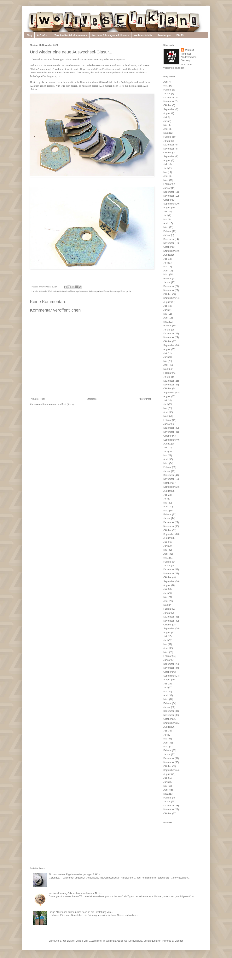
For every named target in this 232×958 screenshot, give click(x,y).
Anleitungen (164, 35)
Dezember (168, 97)
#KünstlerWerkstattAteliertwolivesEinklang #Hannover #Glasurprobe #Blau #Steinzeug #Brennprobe (85, 291)
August (167, 113)
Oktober (167, 105)
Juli (165, 117)
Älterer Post (145, 399)
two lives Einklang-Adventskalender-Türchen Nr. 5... (75, 893)
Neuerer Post (38, 399)
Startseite (92, 399)
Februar (167, 89)
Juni (165, 121)
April (165, 81)
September (169, 109)
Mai (165, 125)
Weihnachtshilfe (143, 35)
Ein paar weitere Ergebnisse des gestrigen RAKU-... (75, 874)
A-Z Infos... (43, 35)
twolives (189, 50)
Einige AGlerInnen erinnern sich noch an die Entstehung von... (81, 912)
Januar (167, 93)
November (168, 101)
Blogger (179, 940)
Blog (29, 35)
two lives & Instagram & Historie (110, 35)
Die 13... (181, 35)
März (166, 85)
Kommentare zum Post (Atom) (58, 404)
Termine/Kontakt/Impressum (71, 35)
